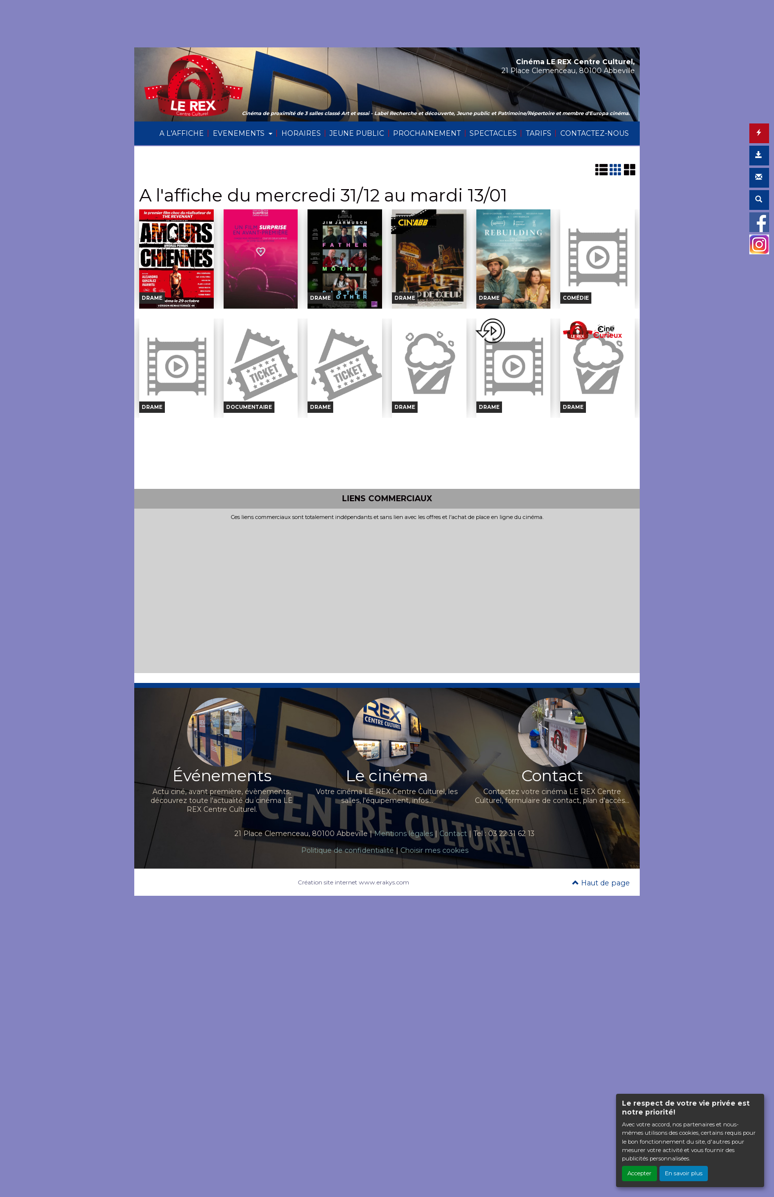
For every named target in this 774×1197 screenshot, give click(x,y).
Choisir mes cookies (434, 850)
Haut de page (601, 882)
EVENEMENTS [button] (240, 133)
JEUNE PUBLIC (356, 133)
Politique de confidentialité (347, 850)
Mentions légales (403, 833)
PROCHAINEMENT (427, 133)
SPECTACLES (493, 133)
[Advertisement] (387, 595)
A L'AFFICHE (181, 133)
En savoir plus (683, 1173)
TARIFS (538, 133)
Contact (453, 833)
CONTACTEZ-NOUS (594, 133)
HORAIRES (301, 133)
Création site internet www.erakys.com (353, 882)
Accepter (639, 1173)
